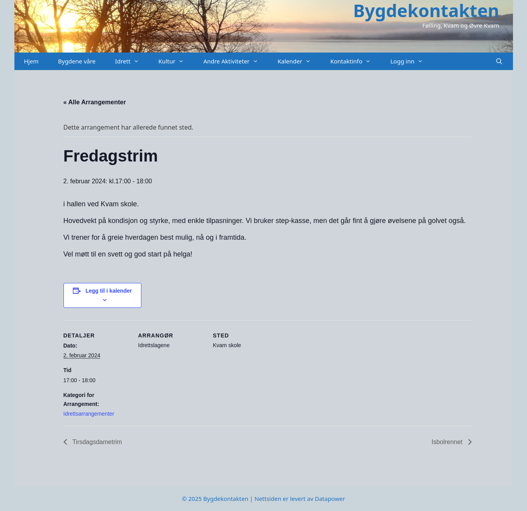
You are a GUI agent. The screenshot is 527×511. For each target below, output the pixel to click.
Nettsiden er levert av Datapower (299, 498)
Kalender (299, 61)
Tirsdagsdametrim (96, 442)
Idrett (132, 61)
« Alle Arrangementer (94, 102)
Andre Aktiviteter (235, 61)
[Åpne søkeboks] (499, 61)
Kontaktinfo (355, 61)
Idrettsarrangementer (89, 414)
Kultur (176, 61)
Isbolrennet (448, 442)
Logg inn (411, 61)
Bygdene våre (76, 61)
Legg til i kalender (108, 291)
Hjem (31, 61)
